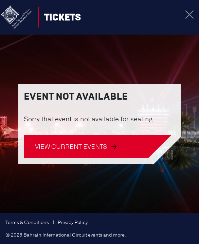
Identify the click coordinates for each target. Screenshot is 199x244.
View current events (75, 146)
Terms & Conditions (27, 222)
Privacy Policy (73, 222)
